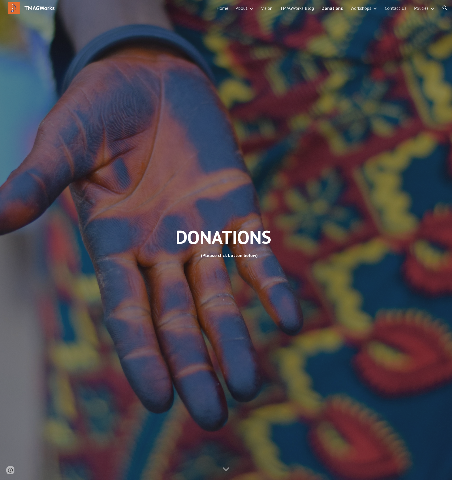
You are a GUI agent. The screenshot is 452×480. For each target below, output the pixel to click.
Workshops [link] (361, 8)
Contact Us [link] (395, 8)
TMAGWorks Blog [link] (297, 8)
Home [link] (222, 8)
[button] (445, 8)
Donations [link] (332, 8)
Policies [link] (421, 8)
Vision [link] (266, 8)
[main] (282, 240)
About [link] (242, 8)
